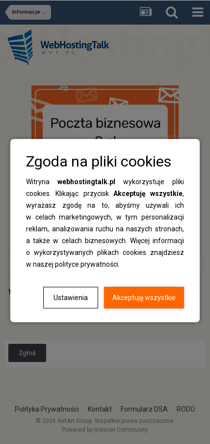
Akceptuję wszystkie (144, 298)
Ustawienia (70, 298)
